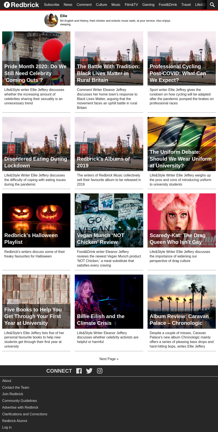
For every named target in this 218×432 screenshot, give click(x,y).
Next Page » (108, 359)
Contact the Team (15, 387)
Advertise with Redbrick (20, 407)
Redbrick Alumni (14, 421)
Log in (7, 427)
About (6, 381)
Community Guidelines (19, 401)
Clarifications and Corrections (24, 414)
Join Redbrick (12, 394)
